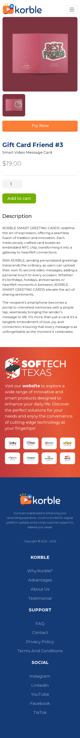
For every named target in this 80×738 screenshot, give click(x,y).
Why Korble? (40, 570)
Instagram (40, 676)
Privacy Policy (40, 641)
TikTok (40, 712)
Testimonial (40, 598)
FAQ (40, 623)
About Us (40, 589)
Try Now (40, 125)
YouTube (40, 694)
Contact (40, 632)
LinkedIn (40, 685)
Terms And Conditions (40, 650)
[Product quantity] (12, 184)
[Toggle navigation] (71, 10)
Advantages (40, 580)
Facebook (40, 703)
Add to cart (19, 198)
